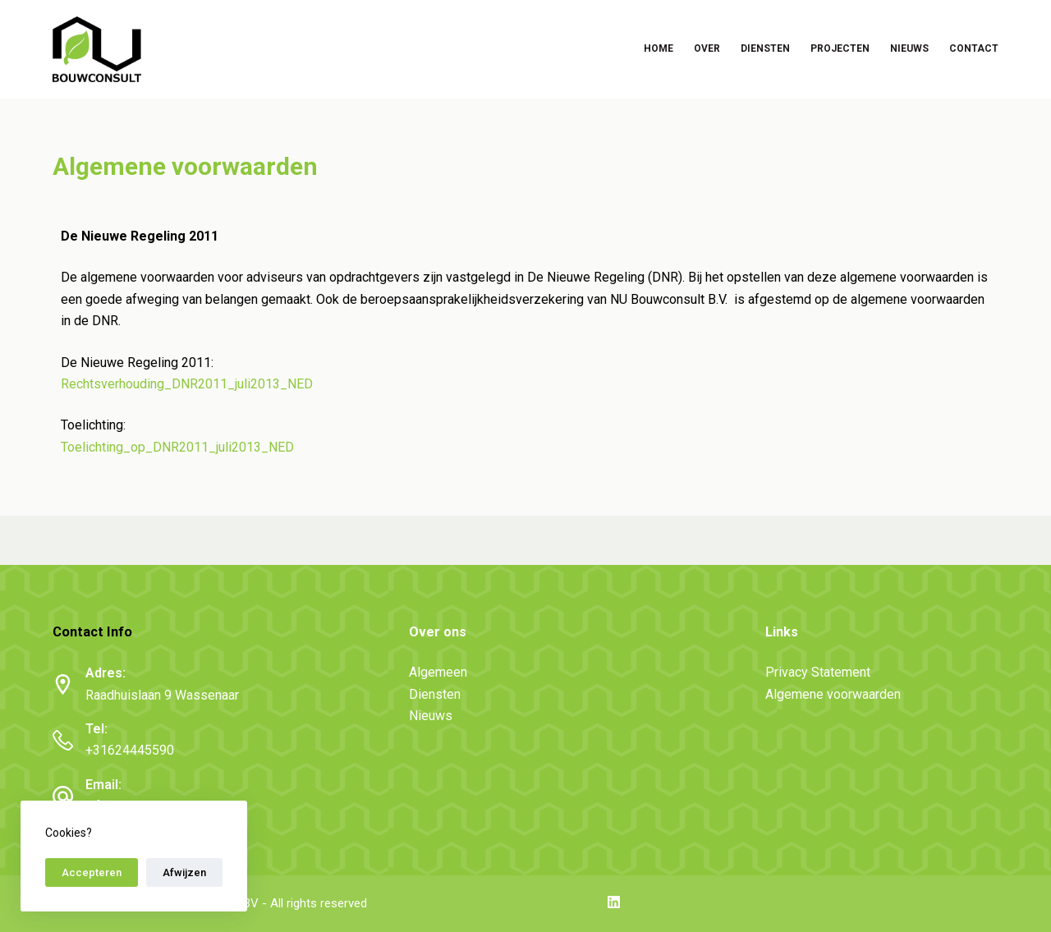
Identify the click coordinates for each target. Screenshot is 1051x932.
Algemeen (438, 672)
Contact (973, 48)
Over (707, 48)
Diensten (765, 48)
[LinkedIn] (614, 902)
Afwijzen (184, 872)
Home (658, 48)
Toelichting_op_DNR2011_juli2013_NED (177, 447)
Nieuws (909, 48)
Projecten (840, 48)
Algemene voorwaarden (833, 694)
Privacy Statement (817, 672)
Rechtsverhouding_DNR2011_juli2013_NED (187, 384)
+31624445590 (129, 750)
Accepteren (92, 872)
